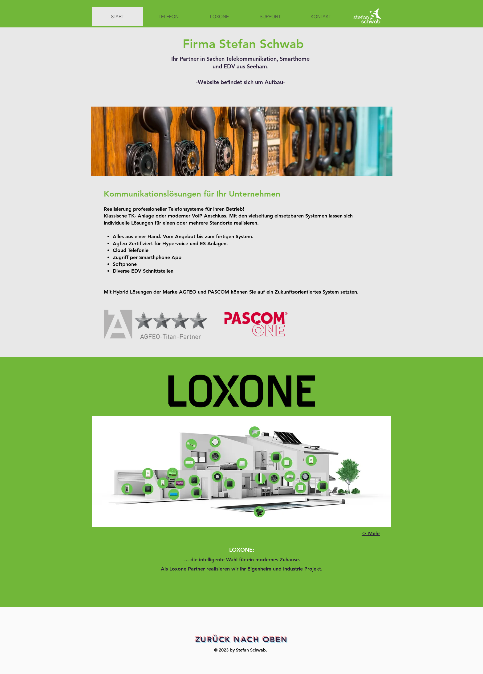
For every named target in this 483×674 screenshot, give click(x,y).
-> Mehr (371, 533)
